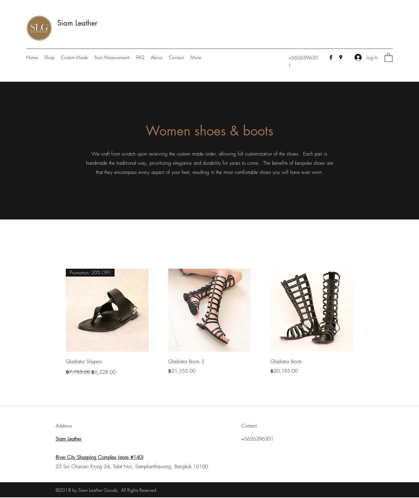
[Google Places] (340, 57)
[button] (388, 57)
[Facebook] (331, 57)
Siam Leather (77, 23)
